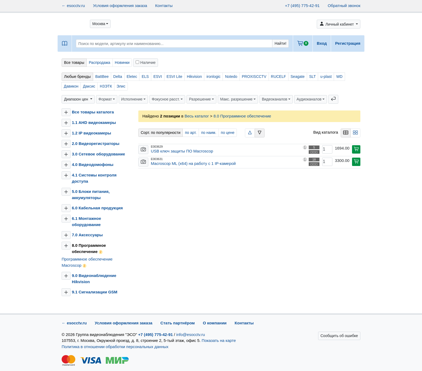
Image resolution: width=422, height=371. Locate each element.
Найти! (280, 43)
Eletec (132, 76)
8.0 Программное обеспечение (89, 248)
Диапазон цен (76, 99)
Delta (117, 76)
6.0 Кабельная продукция (97, 208)
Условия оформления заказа (120, 5)
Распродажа (99, 62)
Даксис (89, 86)
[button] (100, 24)
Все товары (74, 62)
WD (339, 76)
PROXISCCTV (254, 76)
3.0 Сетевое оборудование (98, 154)
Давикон (71, 86)
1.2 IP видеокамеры (91, 133)
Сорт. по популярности (160, 132)
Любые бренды (77, 76)
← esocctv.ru (73, 5)
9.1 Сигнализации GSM (94, 292)
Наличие (146, 62)
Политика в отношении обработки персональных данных (115, 346)
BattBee (102, 76)
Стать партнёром (177, 323)
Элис (121, 86)
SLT (312, 76)
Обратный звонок (344, 5)
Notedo (231, 76)
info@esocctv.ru (190, 334)
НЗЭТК (106, 86)
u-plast (326, 76)
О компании (215, 323)
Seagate (298, 76)
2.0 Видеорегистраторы (95, 143)
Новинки (122, 62)
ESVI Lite (174, 76)
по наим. (208, 132)
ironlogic (213, 76)
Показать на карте (219, 340)
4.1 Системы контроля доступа (94, 178)
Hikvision (194, 76)
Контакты (164, 5)
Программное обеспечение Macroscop (87, 262)
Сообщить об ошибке (339, 336)
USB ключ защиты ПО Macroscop (182, 151)
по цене (227, 132)
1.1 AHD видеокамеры (94, 122)
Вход (322, 43)
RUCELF (278, 76)
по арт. (190, 132)
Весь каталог (197, 116)
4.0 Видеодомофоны (92, 164)
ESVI (157, 76)
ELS (145, 76)
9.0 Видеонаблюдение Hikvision (94, 278)
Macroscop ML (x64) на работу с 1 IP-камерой (193, 163)
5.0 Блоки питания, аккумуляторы (91, 194)
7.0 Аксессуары (87, 235)
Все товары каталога (93, 112)
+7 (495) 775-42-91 (302, 5)
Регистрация (347, 43)
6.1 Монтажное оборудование (86, 221)
